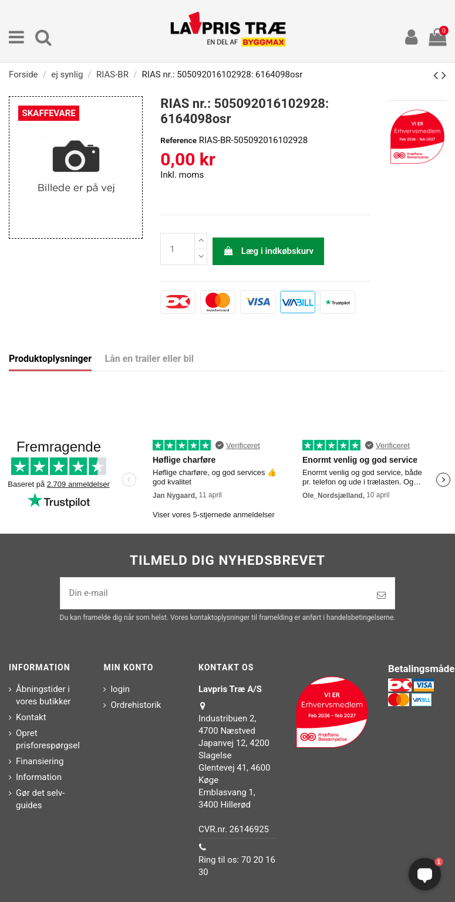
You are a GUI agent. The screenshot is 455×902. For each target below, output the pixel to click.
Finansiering (39, 761)
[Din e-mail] (214, 593)
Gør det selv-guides (40, 799)
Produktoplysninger (50, 358)
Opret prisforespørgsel (48, 739)
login (120, 689)
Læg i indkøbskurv (268, 251)
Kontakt (31, 717)
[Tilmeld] (381, 595)
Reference (178, 140)
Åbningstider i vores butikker (43, 695)
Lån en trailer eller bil (149, 358)
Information (39, 777)
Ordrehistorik (135, 705)
